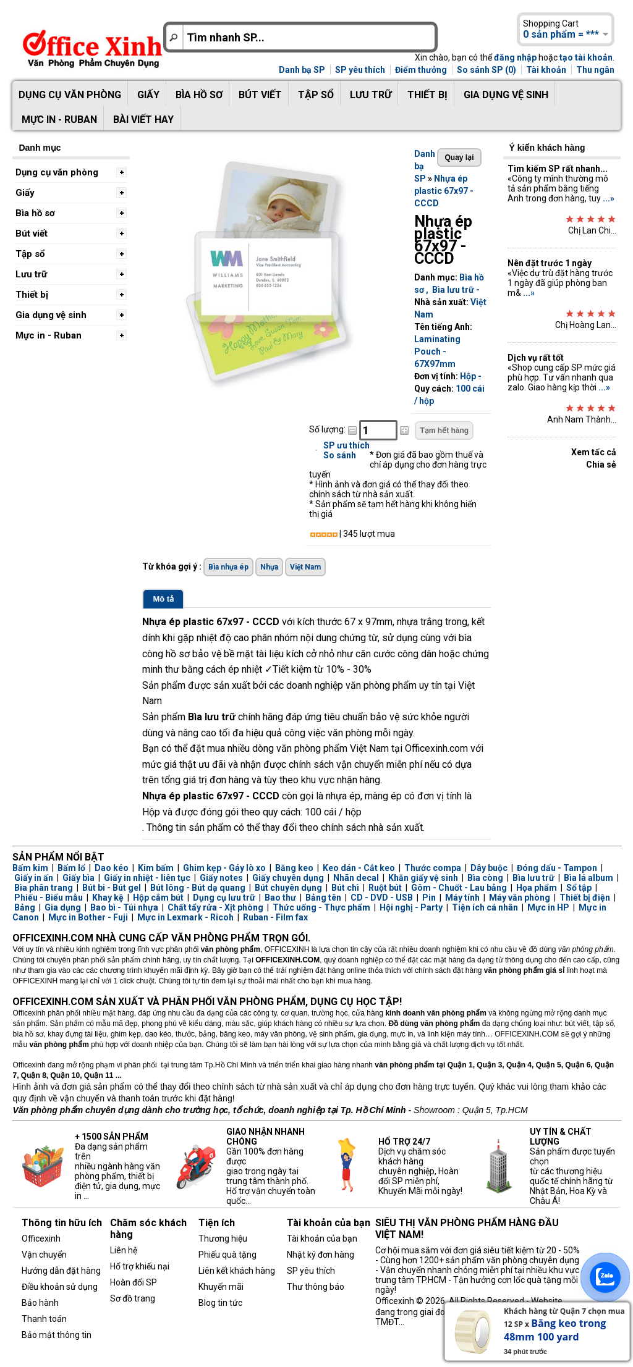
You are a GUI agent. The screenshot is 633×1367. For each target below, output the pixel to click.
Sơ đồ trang (132, 1298)
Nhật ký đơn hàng (320, 1255)
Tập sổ (316, 95)
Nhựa (269, 567)
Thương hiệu (222, 1238)
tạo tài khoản (586, 57)
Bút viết (260, 95)
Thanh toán (44, 1319)
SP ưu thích (346, 445)
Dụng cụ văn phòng (70, 95)
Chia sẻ (601, 464)
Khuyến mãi (221, 1287)
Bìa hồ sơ (199, 95)
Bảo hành (40, 1303)
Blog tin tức (220, 1303)
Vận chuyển (44, 1255)
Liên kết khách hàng (236, 1271)
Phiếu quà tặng (227, 1255)
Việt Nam (305, 567)
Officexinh (41, 1238)
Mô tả (163, 599)
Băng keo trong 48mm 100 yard (555, 1330)
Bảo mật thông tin (56, 1335)
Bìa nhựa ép (228, 567)
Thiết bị (427, 95)
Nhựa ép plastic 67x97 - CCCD (444, 191)
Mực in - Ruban (59, 119)
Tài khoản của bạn (322, 1238)
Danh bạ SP (302, 70)
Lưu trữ (370, 95)
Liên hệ (123, 1250)
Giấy (148, 95)
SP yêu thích (360, 70)
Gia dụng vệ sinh (506, 95)
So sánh (339, 455)
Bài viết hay (143, 119)
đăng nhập (515, 57)
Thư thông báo (315, 1287)
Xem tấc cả (593, 452)
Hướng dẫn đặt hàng (61, 1271)
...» (608, 198)
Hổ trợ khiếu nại (139, 1266)
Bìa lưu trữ (453, 290)
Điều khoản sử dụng (60, 1287)
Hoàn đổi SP (133, 1282)
